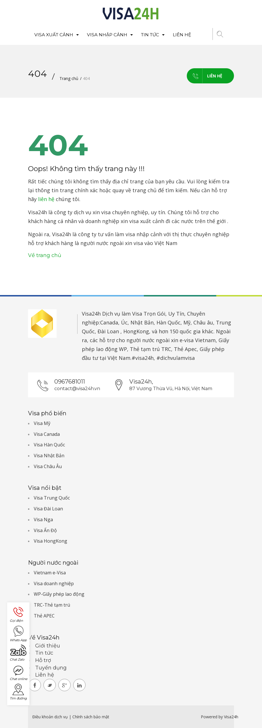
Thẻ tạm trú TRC (150, 349)
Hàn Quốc (168, 322)
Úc (124, 322)
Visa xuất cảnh (56, 34)
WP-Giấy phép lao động (59, 594)
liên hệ (46, 199)
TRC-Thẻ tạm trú (52, 605)
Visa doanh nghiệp (54, 583)
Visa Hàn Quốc (49, 445)
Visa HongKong (50, 541)
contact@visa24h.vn (77, 388)
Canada (109, 322)
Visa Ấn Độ (45, 530)
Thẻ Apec (185, 349)
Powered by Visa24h (219, 716)
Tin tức (152, 34)
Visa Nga (43, 519)
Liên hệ (182, 34)
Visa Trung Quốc (52, 498)
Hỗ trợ (43, 660)
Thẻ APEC (44, 616)
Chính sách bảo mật (90, 716)
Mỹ (186, 322)
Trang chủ (68, 78)
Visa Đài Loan (48, 509)
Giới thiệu (47, 646)
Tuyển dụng (51, 668)
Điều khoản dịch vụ (50, 716)
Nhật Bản (142, 322)
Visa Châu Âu (48, 466)
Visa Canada (47, 434)
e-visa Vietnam (198, 340)
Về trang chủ (44, 255)
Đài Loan (108, 331)
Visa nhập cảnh (110, 34)
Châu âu (203, 322)
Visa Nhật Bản (49, 455)
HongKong (136, 331)
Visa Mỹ (42, 423)
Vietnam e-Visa (50, 572)
